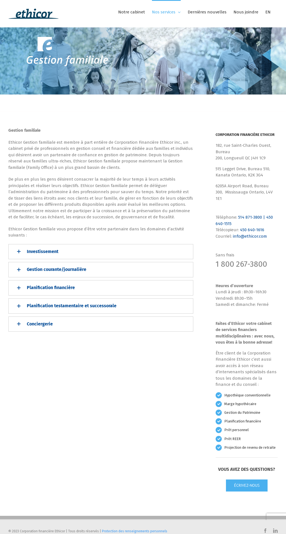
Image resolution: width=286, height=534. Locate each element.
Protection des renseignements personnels (134, 531)
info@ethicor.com (250, 236)
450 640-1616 (252, 229)
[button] (101, 251)
